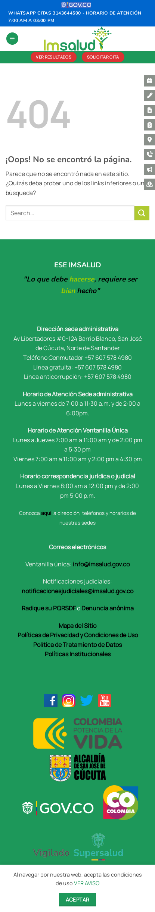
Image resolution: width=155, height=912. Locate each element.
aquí (46, 513)
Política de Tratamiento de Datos (77, 645)
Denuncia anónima (107, 608)
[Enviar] (141, 213)
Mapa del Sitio (77, 626)
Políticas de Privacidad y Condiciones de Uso (78, 635)
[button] (12, 38)
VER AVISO (86, 883)
